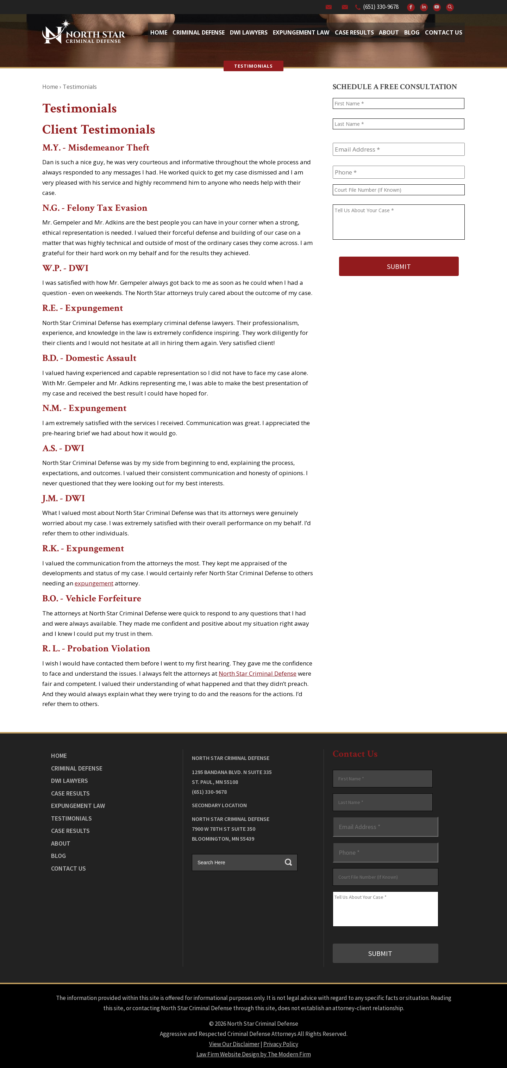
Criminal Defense (199, 32)
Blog (412, 32)
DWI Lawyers (69, 781)
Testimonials (71, 818)
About (389, 32)
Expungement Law (301, 32)
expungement (94, 583)
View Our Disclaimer (234, 1044)
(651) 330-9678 (381, 7)
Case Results (354, 32)
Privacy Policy (280, 1044)
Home (158, 32)
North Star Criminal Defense (257, 673)
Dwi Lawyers (249, 32)
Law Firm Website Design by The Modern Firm (253, 1054)
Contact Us (443, 32)
